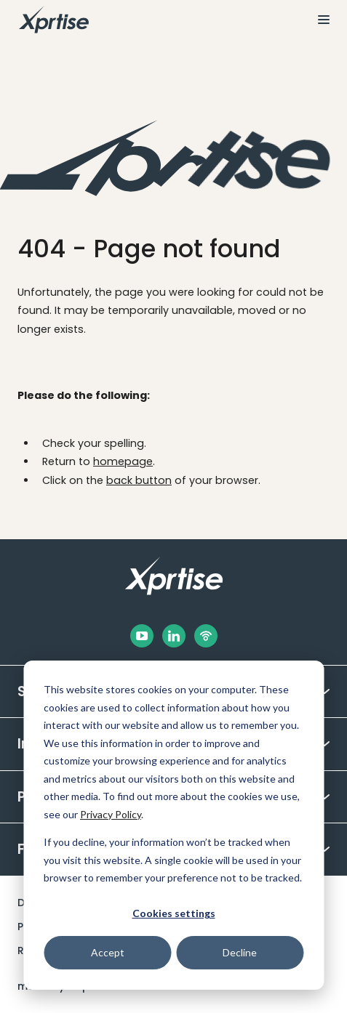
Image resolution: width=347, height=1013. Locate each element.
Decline (240, 952)
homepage (123, 461)
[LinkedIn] (174, 635)
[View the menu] (318, 19)
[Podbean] (206, 635)
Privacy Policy (110, 814)
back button (139, 480)
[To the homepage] (53, 19)
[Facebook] (141, 635)
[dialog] (173, 825)
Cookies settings (173, 913)
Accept (107, 952)
